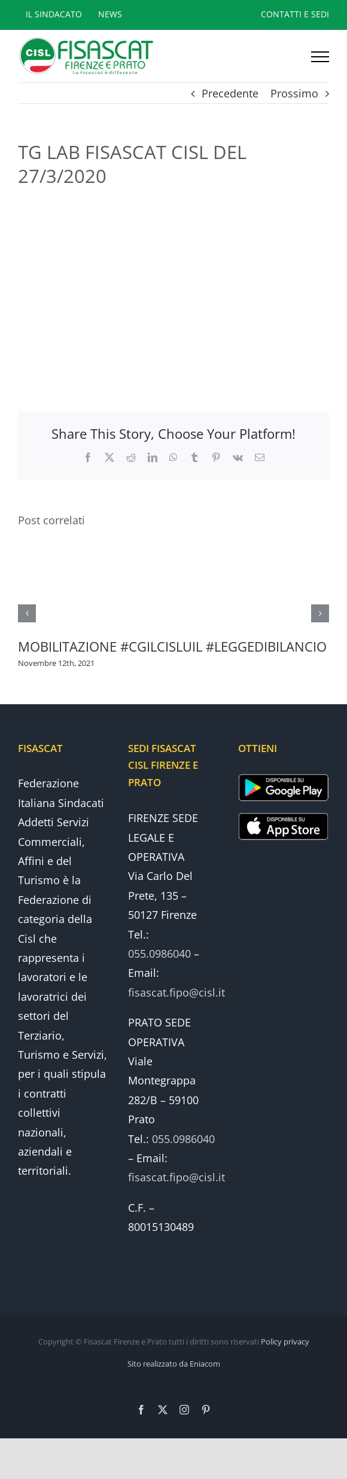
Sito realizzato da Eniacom (173, 1363)
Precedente (230, 93)
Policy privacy (285, 1341)
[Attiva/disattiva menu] (320, 56)
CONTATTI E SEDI (295, 14)
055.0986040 (159, 953)
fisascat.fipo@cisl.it (176, 992)
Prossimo (294, 93)
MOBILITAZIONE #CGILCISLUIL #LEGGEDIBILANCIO (172, 646)
